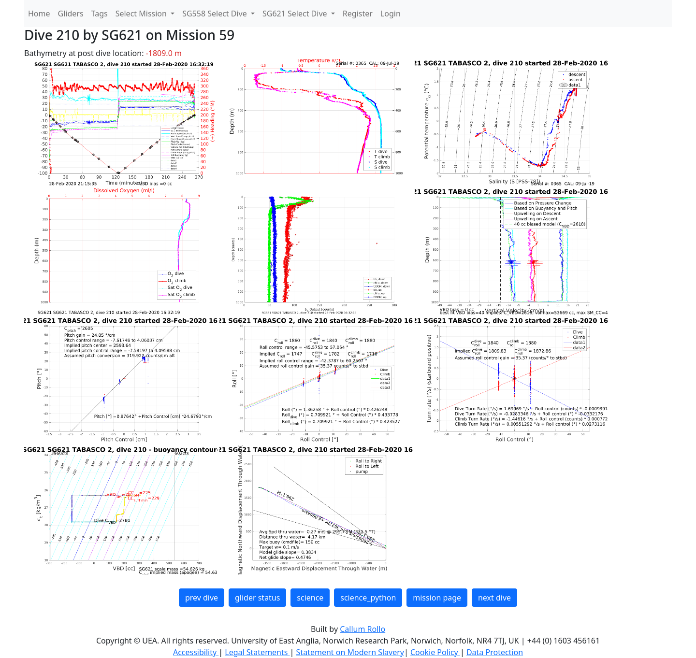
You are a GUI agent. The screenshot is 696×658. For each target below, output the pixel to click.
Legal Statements (257, 652)
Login (390, 13)
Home (39, 13)
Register (358, 13)
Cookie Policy (435, 652)
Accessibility (195, 652)
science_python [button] (368, 597)
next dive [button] (494, 597)
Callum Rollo (362, 629)
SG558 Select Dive (215, 13)
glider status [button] (257, 597)
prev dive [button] (201, 597)
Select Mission (142, 13)
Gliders (71, 13)
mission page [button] (437, 597)
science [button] (310, 597)
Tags (99, 13)
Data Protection (494, 652)
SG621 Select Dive (295, 13)
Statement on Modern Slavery (350, 652)
